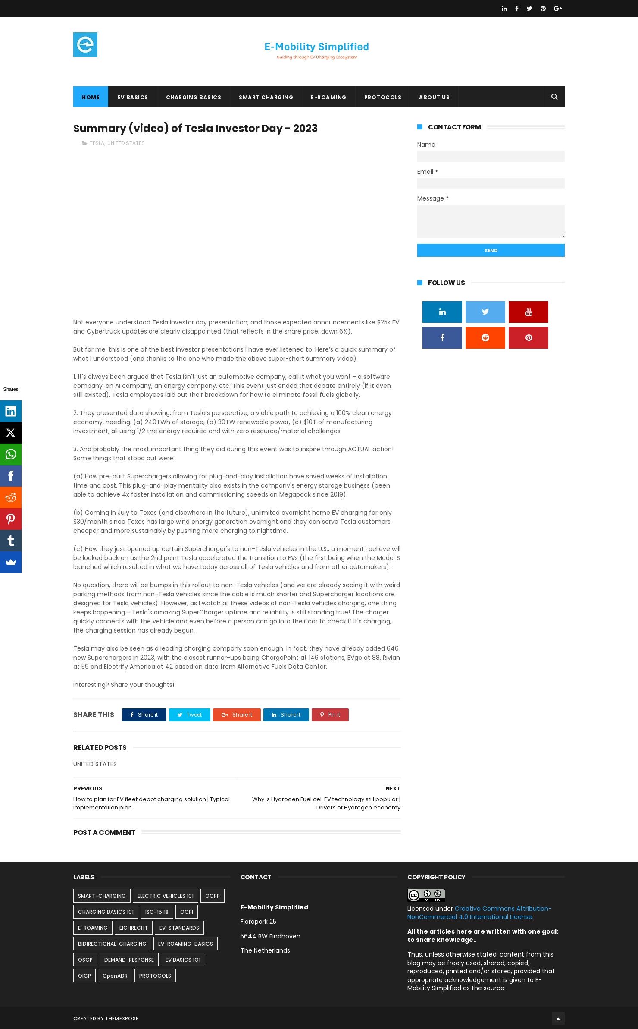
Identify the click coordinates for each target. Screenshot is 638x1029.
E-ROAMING (329, 97)
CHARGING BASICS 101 (106, 912)
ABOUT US (434, 97)
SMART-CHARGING (102, 896)
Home (91, 97)
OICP (84, 975)
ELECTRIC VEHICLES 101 (166, 896)
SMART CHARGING (266, 97)
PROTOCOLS (383, 97)
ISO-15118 (157, 912)
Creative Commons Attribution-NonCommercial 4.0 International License (479, 913)
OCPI (186, 912)
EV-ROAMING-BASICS (185, 943)
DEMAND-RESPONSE (129, 959)
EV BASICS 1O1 (183, 959)
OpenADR (115, 975)
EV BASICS (132, 97)
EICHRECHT (133, 927)
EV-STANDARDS (179, 927)
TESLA (97, 143)
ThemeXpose (121, 1018)
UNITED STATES (126, 143)
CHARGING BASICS (194, 97)
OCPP (212, 896)
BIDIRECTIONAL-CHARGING (112, 943)
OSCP (85, 959)
